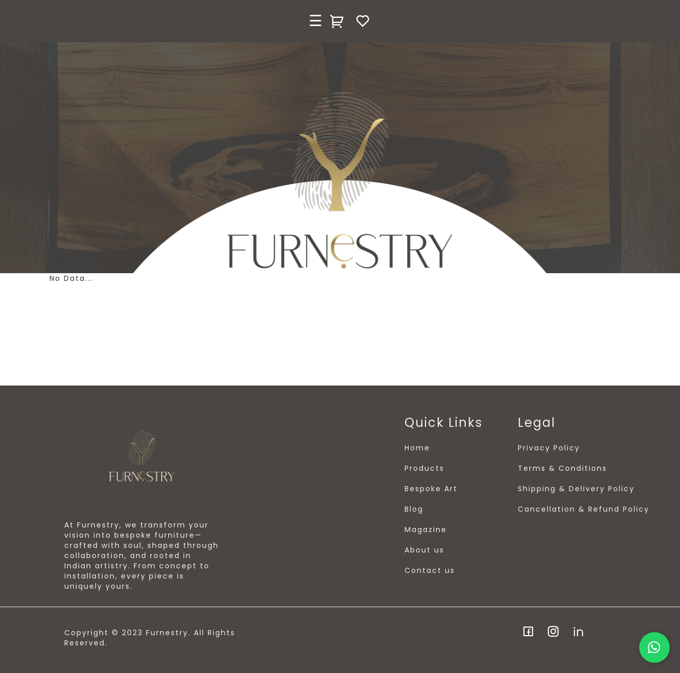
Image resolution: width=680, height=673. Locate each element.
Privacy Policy (549, 448)
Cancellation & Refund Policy (583, 509)
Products (424, 468)
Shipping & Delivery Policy (576, 489)
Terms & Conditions (562, 468)
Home (417, 448)
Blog (414, 509)
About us (424, 550)
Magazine (426, 529)
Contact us (430, 570)
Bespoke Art (431, 489)
